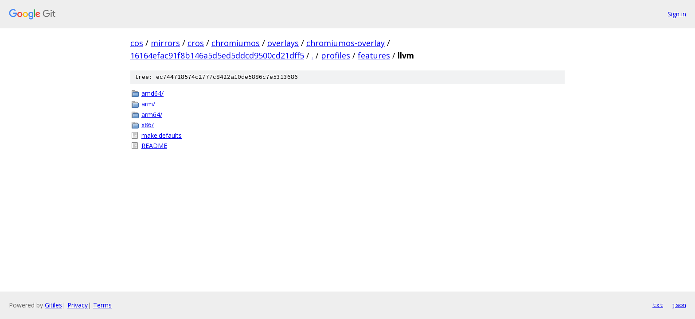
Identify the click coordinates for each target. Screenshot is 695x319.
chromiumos (235, 43)
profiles (335, 55)
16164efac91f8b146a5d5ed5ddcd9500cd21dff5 (217, 55)
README (154, 145)
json (679, 305)
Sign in (677, 14)
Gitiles (53, 305)
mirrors (165, 43)
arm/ (148, 104)
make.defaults (161, 135)
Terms (102, 305)
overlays (283, 43)
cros (195, 43)
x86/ (147, 125)
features (374, 55)
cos (136, 43)
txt (657, 305)
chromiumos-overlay (345, 43)
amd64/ (152, 93)
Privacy (77, 305)
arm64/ (151, 114)
